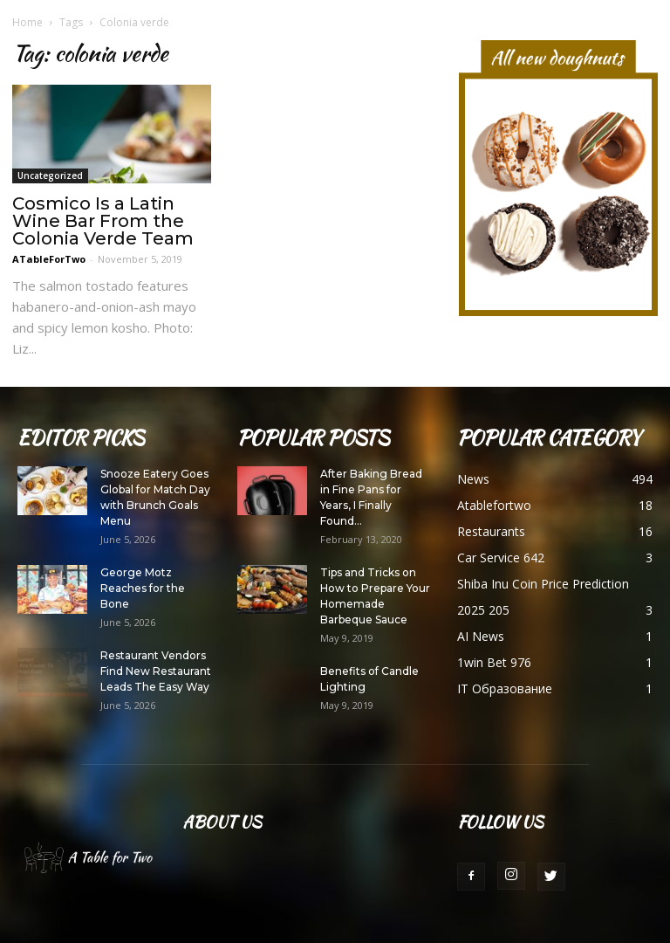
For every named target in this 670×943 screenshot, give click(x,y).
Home (27, 22)
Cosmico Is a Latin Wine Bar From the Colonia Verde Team (103, 221)
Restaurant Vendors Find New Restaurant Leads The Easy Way (155, 671)
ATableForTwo (48, 258)
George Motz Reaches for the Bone (142, 588)
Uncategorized (50, 175)
